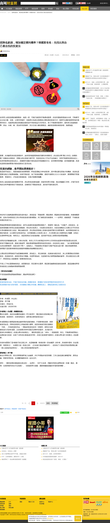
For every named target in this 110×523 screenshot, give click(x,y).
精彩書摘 (2, 509)
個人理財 (2, 507)
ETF (10, 501)
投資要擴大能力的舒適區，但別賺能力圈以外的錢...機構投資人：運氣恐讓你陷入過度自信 (33, 285)
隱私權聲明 (50, 518)
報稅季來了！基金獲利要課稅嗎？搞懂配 (14, 459)
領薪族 (86, 149)
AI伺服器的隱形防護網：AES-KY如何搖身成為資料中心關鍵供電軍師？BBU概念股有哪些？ (95, 90)
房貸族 (96, 149)
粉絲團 (88, 3)
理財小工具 (31, 501)
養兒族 (106, 149)
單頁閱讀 (55, 403)
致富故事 (2, 503)
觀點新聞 (2, 501)
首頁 (4, 8)
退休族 (86, 158)
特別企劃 (11, 507)
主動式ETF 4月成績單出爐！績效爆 (12, 448)
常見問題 (41, 503)
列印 (78, 412)
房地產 (2, 505)
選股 (21, 501)
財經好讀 (5, 51)
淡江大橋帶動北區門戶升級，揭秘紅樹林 (14, 454)
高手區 (96, 158)
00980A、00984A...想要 (9, 451)
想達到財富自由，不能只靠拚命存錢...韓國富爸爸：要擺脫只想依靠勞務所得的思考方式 (32, 282)
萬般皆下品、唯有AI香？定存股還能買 (54, 451)
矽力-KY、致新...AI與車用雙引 (52, 454)
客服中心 (50, 501)
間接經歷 (14, 409)
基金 (10, 505)
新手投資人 (8, 409)
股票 (10, 503)
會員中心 (41, 501)
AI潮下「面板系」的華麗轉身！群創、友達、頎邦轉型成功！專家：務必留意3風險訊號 (96, 120)
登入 (107, 3)
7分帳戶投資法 (22, 409)
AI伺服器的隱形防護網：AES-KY (53, 456)
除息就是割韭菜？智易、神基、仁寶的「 (55, 459)
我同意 (78, 518)
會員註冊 (102, 3)
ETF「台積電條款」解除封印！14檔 (13, 456)
